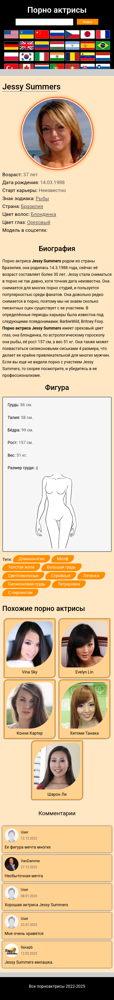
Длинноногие (31, 559)
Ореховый (38, 222)
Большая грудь (61, 567)
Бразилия (32, 206)
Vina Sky (29, 672)
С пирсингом (20, 592)
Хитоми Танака (84, 733)
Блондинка (43, 214)
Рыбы (42, 198)
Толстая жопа (21, 567)
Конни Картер (30, 733)
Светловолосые (23, 575)
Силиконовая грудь (26, 584)
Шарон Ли (57, 794)
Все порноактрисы (47, 986)
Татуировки (69, 584)
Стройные (60, 575)
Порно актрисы (56, 10)
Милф (62, 559)
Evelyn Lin (84, 672)
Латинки (91, 575)
